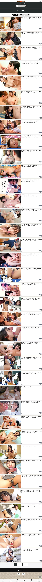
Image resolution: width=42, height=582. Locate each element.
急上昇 (24, 580)
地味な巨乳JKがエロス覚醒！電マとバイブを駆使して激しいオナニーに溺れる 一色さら (31, 535)
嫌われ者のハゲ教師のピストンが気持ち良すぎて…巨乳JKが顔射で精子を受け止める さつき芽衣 (31, 136)
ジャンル (17, 580)
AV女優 (10, 580)
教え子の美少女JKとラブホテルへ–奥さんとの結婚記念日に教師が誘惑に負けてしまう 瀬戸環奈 (31, 402)
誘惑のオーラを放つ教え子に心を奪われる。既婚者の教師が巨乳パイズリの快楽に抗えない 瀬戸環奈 (31, 313)
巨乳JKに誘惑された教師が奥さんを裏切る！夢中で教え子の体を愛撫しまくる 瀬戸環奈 (31, 180)
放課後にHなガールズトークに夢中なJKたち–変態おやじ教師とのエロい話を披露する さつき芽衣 (31, 372)
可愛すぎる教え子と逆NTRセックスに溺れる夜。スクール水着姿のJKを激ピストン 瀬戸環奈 (31, 284)
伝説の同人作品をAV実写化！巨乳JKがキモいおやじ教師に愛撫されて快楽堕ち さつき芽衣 (31, 358)
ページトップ (21, 570)
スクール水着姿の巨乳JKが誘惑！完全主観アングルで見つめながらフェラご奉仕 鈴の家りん (31, 225)
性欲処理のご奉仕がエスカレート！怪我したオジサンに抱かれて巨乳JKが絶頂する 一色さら (31, 432)
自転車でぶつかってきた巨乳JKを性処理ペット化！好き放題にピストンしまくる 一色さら (31, 505)
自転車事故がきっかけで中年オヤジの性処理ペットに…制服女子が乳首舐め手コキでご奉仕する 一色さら (31, 491)
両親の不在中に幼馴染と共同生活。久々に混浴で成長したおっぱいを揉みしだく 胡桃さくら (31, 92)
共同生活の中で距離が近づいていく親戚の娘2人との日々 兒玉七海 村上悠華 (31, 387)
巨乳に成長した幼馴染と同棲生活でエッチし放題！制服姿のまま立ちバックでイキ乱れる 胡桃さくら (31, 48)
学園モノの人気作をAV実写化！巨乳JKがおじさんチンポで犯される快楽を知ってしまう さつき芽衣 (31, 166)
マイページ (38, 580)
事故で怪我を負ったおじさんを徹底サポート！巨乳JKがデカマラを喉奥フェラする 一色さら (31, 461)
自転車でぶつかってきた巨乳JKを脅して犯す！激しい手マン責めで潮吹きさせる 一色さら (31, 520)
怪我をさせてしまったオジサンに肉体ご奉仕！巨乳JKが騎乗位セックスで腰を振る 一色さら (31, 446)
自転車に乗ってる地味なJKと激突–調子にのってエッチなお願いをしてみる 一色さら (31, 550)
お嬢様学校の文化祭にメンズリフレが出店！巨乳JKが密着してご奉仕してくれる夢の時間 (31, 417)
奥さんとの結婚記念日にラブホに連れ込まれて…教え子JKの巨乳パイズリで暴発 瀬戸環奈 (31, 121)
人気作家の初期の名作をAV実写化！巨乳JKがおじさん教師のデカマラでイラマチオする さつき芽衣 (31, 328)
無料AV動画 (22, 577)
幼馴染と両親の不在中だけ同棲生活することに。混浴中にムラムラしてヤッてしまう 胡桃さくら (31, 77)
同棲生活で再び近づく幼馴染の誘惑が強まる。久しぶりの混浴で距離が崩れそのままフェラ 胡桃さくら (31, 62)
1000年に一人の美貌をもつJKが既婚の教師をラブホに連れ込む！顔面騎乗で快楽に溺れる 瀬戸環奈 (31, 195)
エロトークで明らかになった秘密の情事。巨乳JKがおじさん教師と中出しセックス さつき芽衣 (31, 299)
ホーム (3, 580)
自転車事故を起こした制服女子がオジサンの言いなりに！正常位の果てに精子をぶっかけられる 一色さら (31, 476)
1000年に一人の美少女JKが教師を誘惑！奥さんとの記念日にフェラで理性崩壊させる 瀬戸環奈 (31, 343)
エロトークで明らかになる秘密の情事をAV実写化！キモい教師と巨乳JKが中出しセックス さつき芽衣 (31, 269)
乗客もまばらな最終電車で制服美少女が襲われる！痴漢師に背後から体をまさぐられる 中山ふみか (31, 33)
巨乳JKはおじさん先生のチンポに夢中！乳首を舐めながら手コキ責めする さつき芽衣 (31, 107)
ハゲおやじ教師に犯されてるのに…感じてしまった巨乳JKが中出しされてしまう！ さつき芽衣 (31, 240)
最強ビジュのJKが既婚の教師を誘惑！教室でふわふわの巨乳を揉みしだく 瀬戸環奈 (31, 151)
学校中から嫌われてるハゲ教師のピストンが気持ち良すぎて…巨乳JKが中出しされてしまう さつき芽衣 (31, 210)
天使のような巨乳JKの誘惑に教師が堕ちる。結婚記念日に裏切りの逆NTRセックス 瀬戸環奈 (31, 254)
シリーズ (31, 580)
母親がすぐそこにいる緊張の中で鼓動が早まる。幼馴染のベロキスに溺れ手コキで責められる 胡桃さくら (31, 18)
